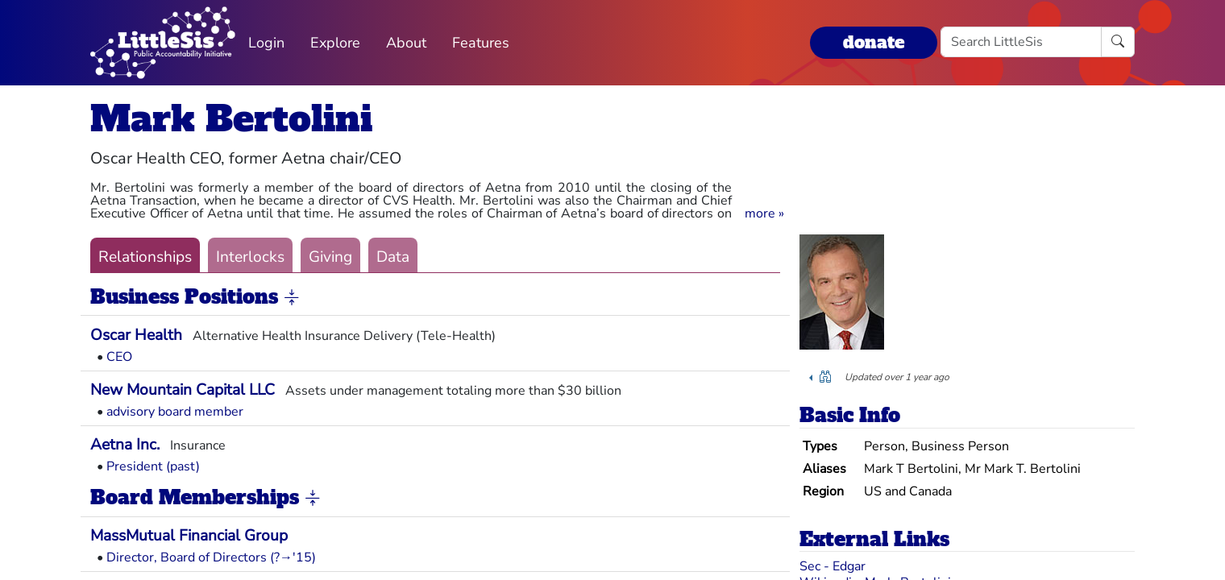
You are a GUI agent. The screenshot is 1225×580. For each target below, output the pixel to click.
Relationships (145, 256)
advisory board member (174, 411)
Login (266, 42)
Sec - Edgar (832, 566)
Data (392, 256)
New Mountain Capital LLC (182, 389)
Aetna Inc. (125, 444)
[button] (764, 213)
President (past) (153, 466)
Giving (330, 256)
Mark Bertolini (231, 118)
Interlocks (250, 256)
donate (873, 42)
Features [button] (480, 42)
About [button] (406, 42)
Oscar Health (136, 335)
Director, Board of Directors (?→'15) (211, 557)
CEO (119, 357)
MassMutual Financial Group (189, 535)
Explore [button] (335, 42)
